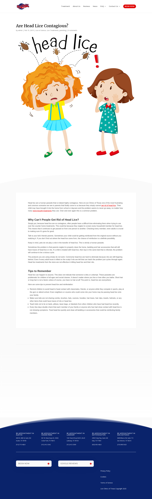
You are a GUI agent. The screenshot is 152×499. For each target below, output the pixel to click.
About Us (76, 6)
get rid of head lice (108, 205)
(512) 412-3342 (46, 445)
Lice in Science (40, 30)
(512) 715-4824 (20, 445)
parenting (62, 30)
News (95, 6)
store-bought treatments (42, 211)
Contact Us (113, 6)
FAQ (102, 6)
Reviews (86, 6)
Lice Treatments (53, 30)
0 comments (72, 30)
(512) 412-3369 (71, 445)
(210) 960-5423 (122, 445)
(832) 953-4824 (96, 445)
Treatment (65, 6)
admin (20, 30)
